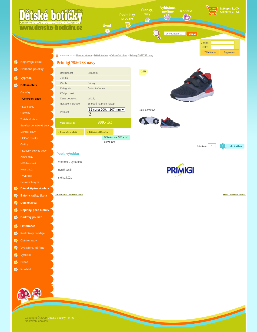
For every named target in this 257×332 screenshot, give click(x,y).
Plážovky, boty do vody (33, 150)
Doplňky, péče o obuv (34, 210)
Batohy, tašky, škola (33, 195)
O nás (24, 262)
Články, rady (147, 12)
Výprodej (26, 78)
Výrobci (25, 255)
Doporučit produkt (68, 132)
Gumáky (25, 113)
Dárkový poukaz (31, 217)
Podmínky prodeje (127, 16)
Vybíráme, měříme (168, 9)
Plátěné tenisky (29, 138)
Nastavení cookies (36, 321)
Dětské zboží (28, 202)
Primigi (92, 83)
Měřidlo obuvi (28, 163)
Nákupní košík (229, 8)
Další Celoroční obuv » (234, 194)
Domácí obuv (28, 131)
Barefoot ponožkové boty (34, 125)
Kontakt (186, 11)
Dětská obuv (28, 85)
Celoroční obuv (31, 98)
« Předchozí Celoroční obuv (69, 194)
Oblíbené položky (31, 69)
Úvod (107, 25)
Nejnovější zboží (31, 62)
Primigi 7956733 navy (141, 55)
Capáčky (25, 92)
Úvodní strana (84, 55)
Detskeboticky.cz (30, 182)
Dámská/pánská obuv (34, 188)
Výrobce (64, 83)
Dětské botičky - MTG (60, 317)
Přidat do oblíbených (98, 132)
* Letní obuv (27, 106)
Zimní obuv (26, 157)
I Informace (27, 226)
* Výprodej (26, 175)
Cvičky (24, 144)
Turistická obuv (29, 119)
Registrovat (229, 52)
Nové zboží (26, 169)
